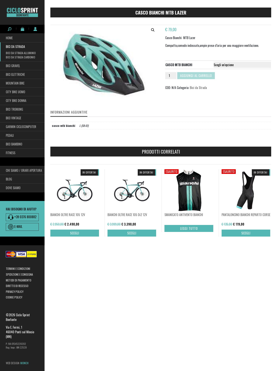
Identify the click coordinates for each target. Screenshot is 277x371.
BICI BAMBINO (14, 144)
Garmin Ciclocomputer (21, 126)
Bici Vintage (13, 118)
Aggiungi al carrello (196, 75)
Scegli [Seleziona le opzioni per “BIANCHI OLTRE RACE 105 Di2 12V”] (131, 239)
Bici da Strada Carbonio (20, 57)
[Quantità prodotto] (170, 75)
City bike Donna (16, 100)
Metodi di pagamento (18, 280)
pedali (10, 135)
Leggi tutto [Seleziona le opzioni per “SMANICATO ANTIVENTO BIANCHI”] (189, 235)
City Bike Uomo (15, 92)
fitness (10, 152)
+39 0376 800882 (22, 217)
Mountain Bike (15, 83)
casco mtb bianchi (178, 64)
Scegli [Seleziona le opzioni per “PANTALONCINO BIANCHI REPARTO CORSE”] (245, 239)
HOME (9, 38)
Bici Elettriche (15, 74)
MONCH (24, 363)
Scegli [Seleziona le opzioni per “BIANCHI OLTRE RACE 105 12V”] (74, 239)
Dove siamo (13, 188)
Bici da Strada (15, 46)
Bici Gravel (13, 65)
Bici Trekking (14, 109)
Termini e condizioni (18, 269)
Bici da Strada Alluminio (21, 53)
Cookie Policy (14, 297)
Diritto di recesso (17, 286)
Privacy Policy (14, 292)
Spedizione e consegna (19, 274)
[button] (152, 30)
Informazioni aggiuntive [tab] (68, 112)
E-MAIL (15, 227)
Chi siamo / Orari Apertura (24, 170)
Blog (9, 179)
